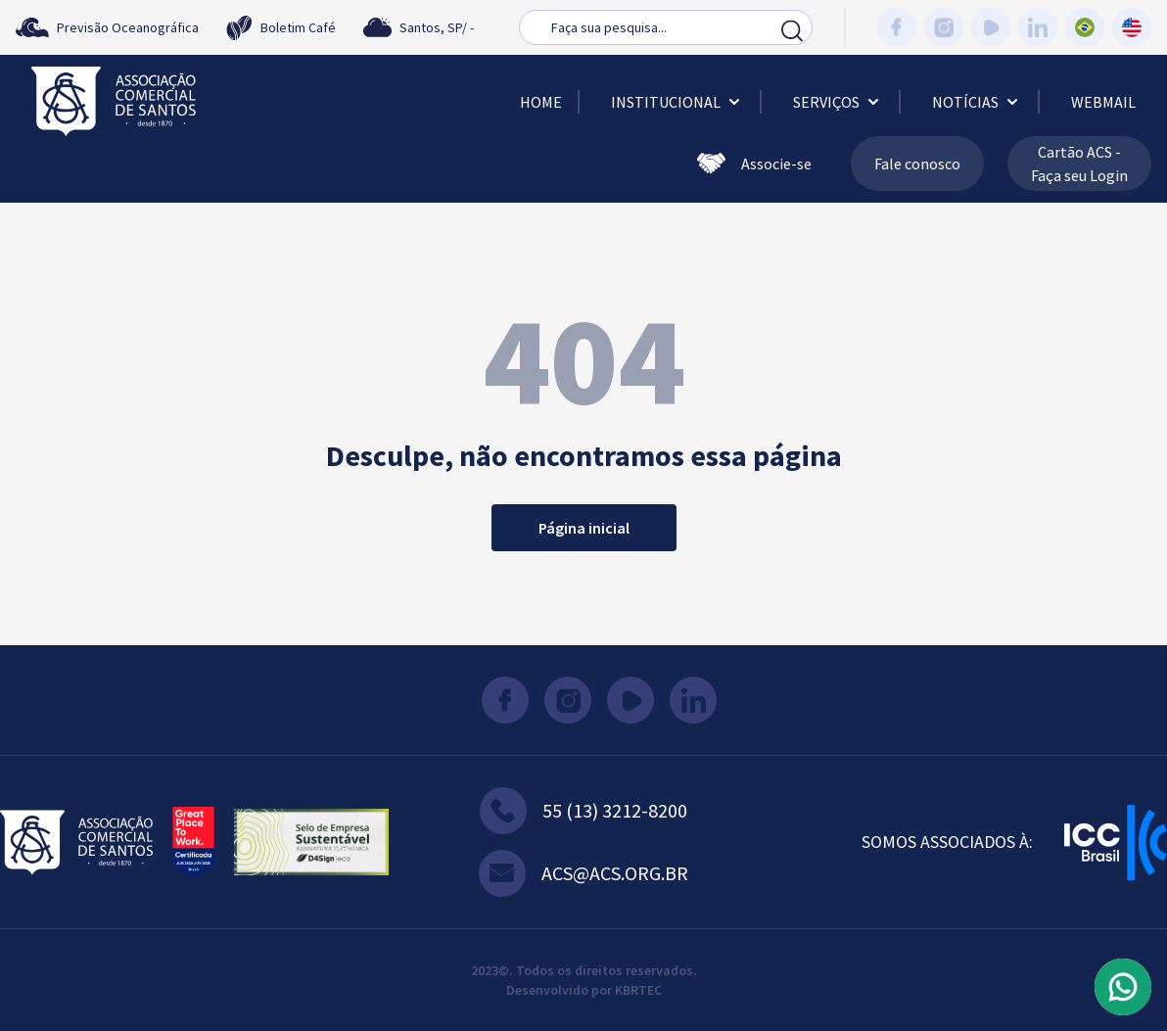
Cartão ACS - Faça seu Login (1079, 163)
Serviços (838, 102)
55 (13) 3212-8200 (583, 810)
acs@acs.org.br (583, 873)
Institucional (677, 102)
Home (541, 102)
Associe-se (754, 163)
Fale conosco (917, 163)
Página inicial (584, 528)
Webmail (1103, 102)
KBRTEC (638, 990)
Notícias (977, 102)
